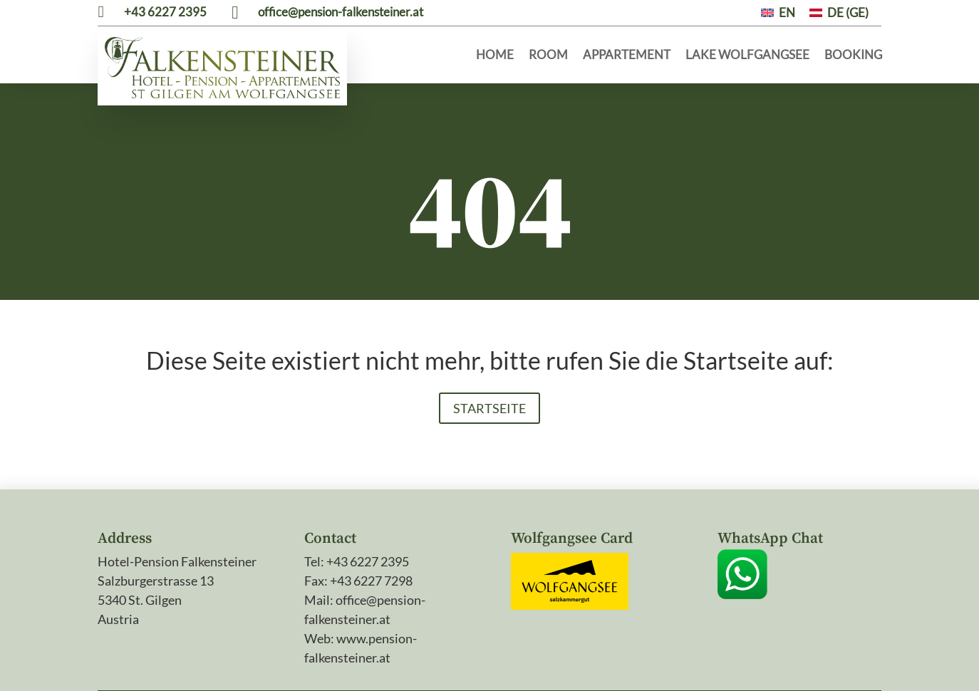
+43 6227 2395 (165, 11)
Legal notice (309, 661)
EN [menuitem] (787, 12)
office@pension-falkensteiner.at (340, 11)
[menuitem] (778, 12)
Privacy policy (389, 661)
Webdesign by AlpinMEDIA (805, 661)
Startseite (489, 351)
